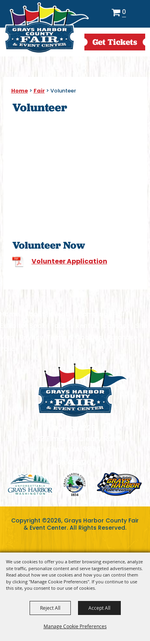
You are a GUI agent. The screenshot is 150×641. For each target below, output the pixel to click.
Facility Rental (73, 325)
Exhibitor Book (23, 325)
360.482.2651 (75, 462)
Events (61, 314)
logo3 (119, 484)
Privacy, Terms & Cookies (61, 337)
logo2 (74, 484)
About (35, 314)
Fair (39, 90)
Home (19, 90)
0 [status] (124, 12)
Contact (116, 325)
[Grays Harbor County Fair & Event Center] (46, 28)
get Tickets (114, 41)
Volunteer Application (69, 261)
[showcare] (82, 390)
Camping (92, 314)
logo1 (30, 484)
